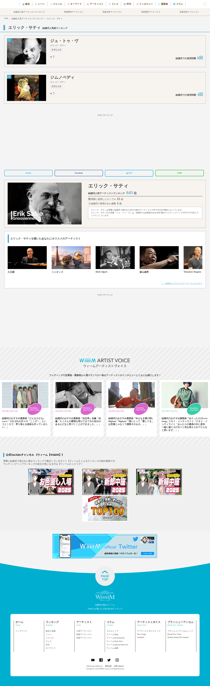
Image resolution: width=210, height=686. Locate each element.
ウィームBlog (112, 634)
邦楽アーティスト (84, 634)
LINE (179, 173)
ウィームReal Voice (115, 641)
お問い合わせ (119, 666)
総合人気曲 (51, 631)
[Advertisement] (105, 141)
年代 (48, 645)
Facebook (79, 173)
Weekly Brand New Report (178, 637)
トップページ (21, 631)
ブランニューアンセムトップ (180, 631)
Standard (140, 637)
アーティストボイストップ (148, 631)
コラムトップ (112, 631)
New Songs (141, 634)
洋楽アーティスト (84, 638)
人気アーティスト (84, 631)
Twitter (28, 173)
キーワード (51, 648)
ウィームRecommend (115, 638)
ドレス (49, 641)
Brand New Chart (174, 634)
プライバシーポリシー (94, 666)
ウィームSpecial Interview (117, 645)
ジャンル (50, 638)
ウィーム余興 (112, 648)
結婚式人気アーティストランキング (27, 18)
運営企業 (108, 666)
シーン (49, 634)
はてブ (129, 173)
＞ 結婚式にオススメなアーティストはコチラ (181, 283)
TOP (6, 18)
